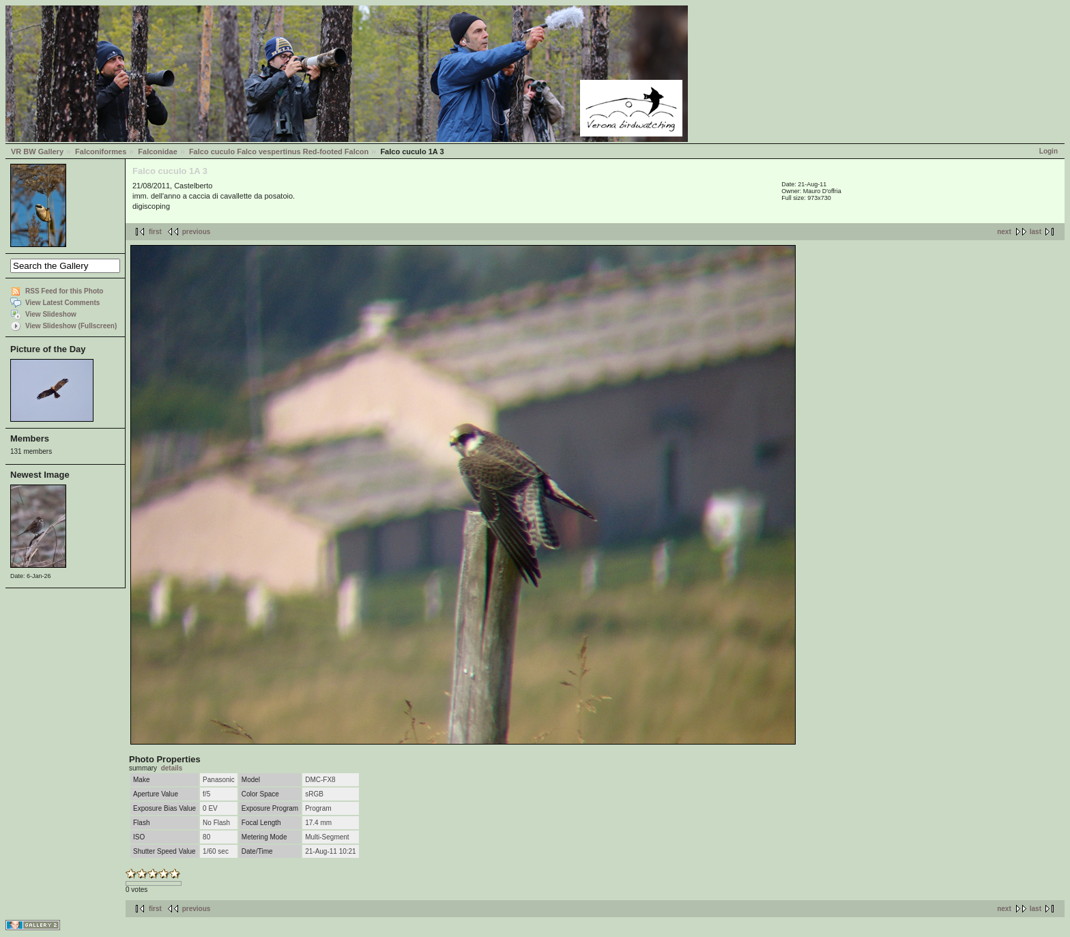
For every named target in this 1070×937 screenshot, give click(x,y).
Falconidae (157, 151)
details (172, 768)
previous (196, 231)
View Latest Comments (62, 302)
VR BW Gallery (37, 151)
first (155, 231)
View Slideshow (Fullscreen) (71, 326)
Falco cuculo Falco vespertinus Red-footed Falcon (278, 151)
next (1004, 231)
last (1035, 231)
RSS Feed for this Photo (64, 291)
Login (1048, 151)
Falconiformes (100, 151)
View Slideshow (50, 314)
